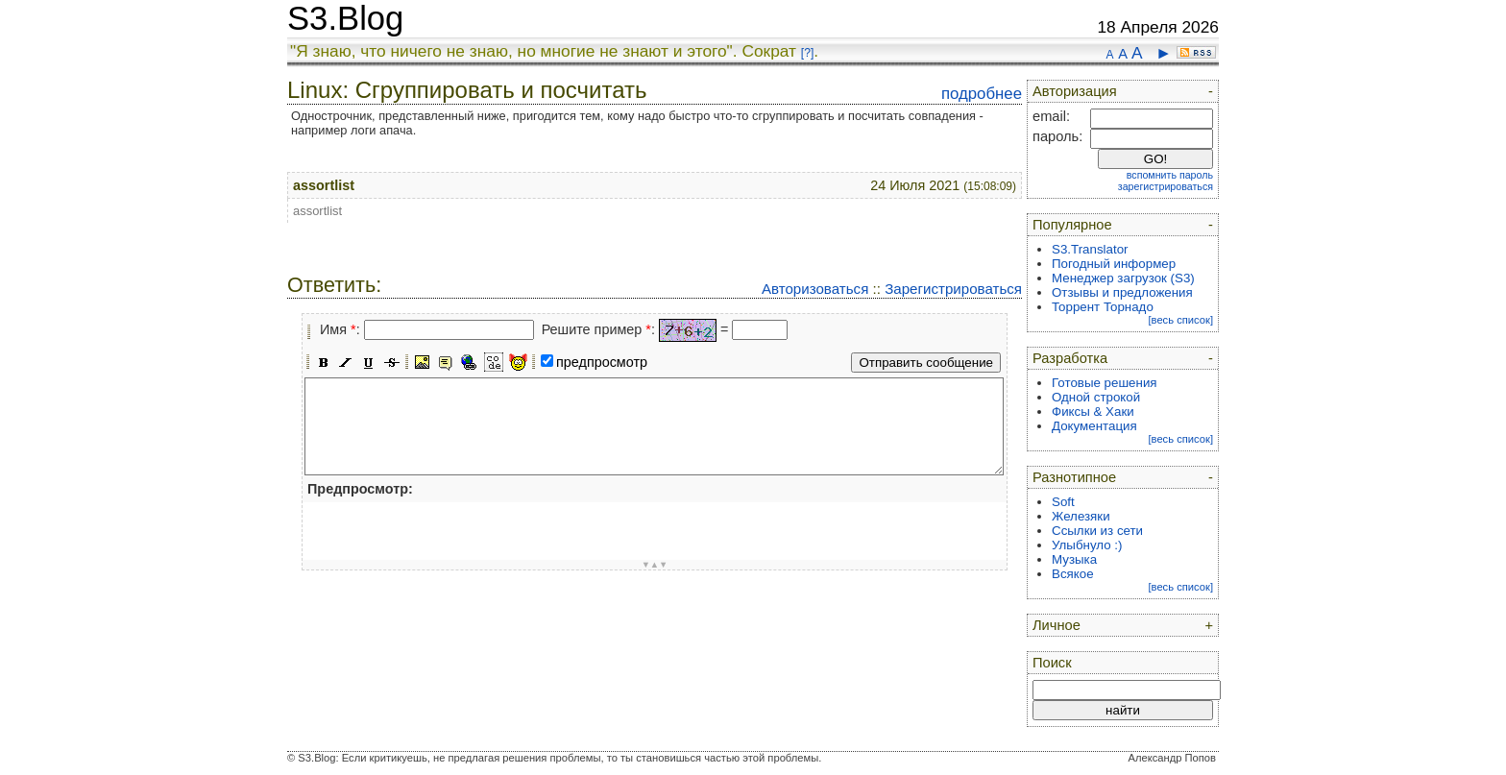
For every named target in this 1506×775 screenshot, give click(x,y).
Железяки (1081, 516)
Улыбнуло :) (1087, 545)
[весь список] (1180, 320)
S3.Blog (345, 18)
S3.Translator (1090, 249)
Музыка (1074, 559)
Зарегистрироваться (953, 288)
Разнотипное (1074, 477)
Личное (1056, 625)
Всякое (1073, 574)
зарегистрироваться (1165, 186)
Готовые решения (1104, 382)
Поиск (1052, 662)
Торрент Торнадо (1103, 307)
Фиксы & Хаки (1093, 411)
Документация (1094, 426)
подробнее (981, 94)
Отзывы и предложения (1122, 292)
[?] (807, 53)
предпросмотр (601, 362)
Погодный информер (1114, 263)
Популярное (1072, 224)
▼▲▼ (655, 564)
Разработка (1069, 358)
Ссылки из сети (1097, 530)
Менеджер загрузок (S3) (1123, 278)
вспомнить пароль (1170, 175)
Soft (1063, 502)
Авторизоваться (815, 288)
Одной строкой (1096, 397)
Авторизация (1074, 91)
